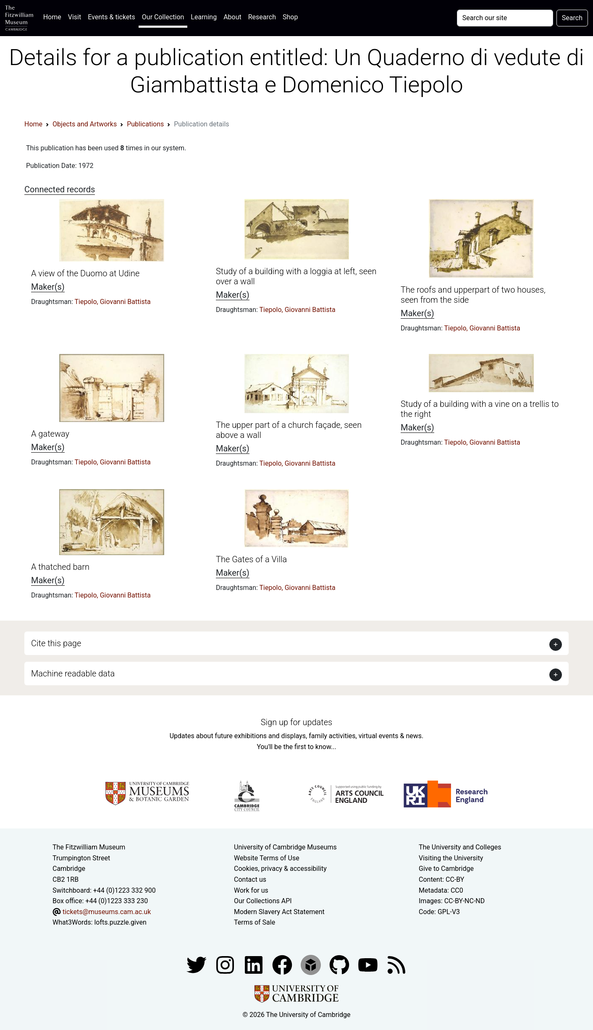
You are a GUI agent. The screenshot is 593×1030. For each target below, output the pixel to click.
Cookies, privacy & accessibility (280, 869)
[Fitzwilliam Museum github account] (340, 964)
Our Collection (163, 17)
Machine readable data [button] (73, 673)
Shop (290, 17)
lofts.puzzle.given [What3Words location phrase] (120, 922)
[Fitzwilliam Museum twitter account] (197, 964)
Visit (74, 17)
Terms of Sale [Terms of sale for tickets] (254, 922)
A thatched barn (60, 567)
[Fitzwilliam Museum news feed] (396, 964)
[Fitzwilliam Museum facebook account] (254, 964)
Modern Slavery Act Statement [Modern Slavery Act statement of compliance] (279, 912)
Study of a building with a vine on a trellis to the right (480, 409)
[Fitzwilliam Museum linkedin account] (283, 964)
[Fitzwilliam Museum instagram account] (226, 964)
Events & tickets (111, 17)
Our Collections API (263, 901)
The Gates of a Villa (251, 559)
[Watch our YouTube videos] (368, 964)
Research (262, 17)
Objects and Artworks (84, 124)
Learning (204, 17)
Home (54, 16)
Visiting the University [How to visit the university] (451, 858)
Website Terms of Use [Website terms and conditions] (266, 858)
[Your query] (505, 18)
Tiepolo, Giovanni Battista (113, 302)
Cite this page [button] (56, 643)
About (232, 17)
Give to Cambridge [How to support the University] (446, 869)
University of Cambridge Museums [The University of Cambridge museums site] (285, 847)
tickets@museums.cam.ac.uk (107, 912)
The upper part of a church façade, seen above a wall (289, 430)
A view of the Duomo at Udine (85, 273)
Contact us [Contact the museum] (250, 879)
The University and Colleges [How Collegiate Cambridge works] (460, 847)
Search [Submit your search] (572, 18)
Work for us (251, 890)
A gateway (50, 434)
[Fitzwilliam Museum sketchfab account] (311, 964)
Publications (145, 124)
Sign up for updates (296, 722)
